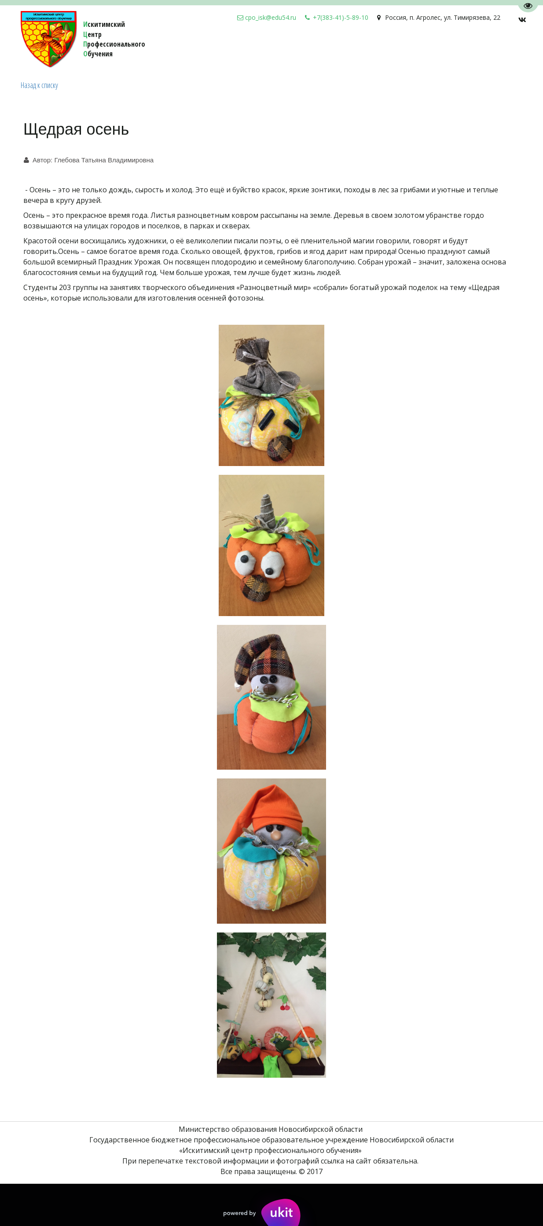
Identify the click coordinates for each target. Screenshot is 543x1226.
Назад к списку (39, 85)
